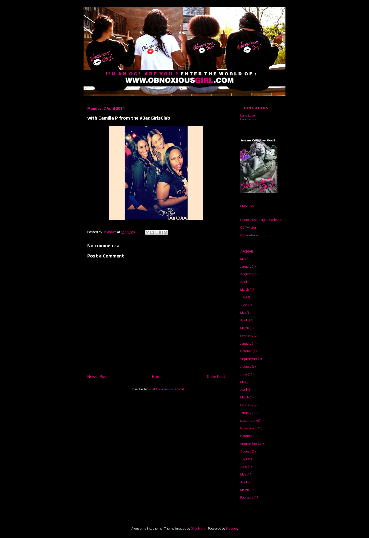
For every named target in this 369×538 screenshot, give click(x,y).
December (248, 420)
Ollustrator (199, 528)
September (248, 359)
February (246, 336)
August (245, 274)
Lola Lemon (248, 119)
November (248, 428)
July (242, 297)
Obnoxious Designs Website (261, 220)
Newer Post (97, 376)
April (243, 282)
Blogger (231, 528)
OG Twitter (248, 227)
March (244, 289)
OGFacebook (249, 235)
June (243, 305)
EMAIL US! (247, 206)
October (246, 351)
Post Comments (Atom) (166, 389)
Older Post (216, 376)
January (245, 266)
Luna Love (247, 115)
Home (157, 376)
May (243, 259)
